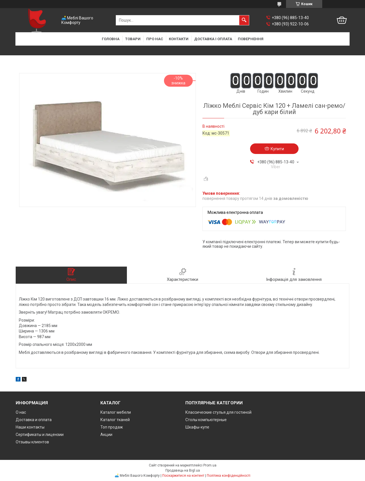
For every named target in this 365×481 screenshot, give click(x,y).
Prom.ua (209, 465)
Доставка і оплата (213, 39)
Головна (110, 39)
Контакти (178, 39)
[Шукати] (244, 20)
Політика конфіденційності (228, 476)
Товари (133, 39)
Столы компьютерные (206, 419)
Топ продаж (111, 427)
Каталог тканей (115, 419)
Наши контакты (30, 427)
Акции (106, 434)
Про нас (154, 39)
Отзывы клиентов (32, 442)
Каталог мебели (115, 412)
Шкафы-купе (197, 427)
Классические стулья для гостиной (218, 412)
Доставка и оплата (34, 419)
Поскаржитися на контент (183, 476)
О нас (21, 412)
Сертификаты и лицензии (40, 434)
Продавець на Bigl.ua (182, 470)
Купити (277, 149)
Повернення (250, 39)
